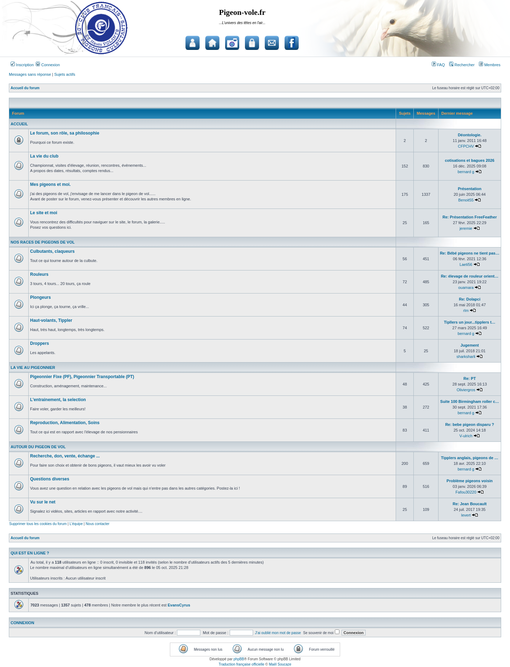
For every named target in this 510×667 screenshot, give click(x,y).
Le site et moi (43, 212)
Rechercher (462, 65)
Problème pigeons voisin (470, 481)
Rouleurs (39, 274)
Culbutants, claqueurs (52, 251)
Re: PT (470, 378)
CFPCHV (466, 146)
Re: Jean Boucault (470, 504)
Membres (489, 65)
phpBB (239, 659)
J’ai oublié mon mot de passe (278, 633)
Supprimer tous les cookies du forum (38, 524)
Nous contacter (97, 524)
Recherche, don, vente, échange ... (65, 456)
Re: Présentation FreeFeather (469, 217)
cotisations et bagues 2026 (469, 160)
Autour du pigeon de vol (38, 447)
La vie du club (44, 156)
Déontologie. (470, 135)
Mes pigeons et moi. (50, 184)
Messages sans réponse (30, 74)
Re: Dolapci (470, 299)
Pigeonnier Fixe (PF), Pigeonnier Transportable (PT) (82, 376)
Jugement (469, 345)
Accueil (19, 124)
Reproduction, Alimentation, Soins (64, 422)
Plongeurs (40, 297)
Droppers (39, 343)
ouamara (466, 287)
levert (466, 515)
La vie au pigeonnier (33, 367)
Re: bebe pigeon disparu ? (469, 424)
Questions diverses (49, 479)
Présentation (470, 189)
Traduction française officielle (241, 664)
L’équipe (75, 524)
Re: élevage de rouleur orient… (470, 276)
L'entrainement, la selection (58, 399)
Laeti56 (465, 264)
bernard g (466, 172)
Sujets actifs (64, 74)
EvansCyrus (179, 605)
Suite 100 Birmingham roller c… (469, 401)
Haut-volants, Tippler (51, 320)
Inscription (22, 65)
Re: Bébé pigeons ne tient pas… (469, 253)
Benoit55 (466, 200)
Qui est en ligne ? (30, 553)
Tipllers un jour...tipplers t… (469, 322)
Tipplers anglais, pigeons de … (469, 458)
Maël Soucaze (280, 664)
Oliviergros (466, 390)
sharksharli (466, 356)
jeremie (465, 228)
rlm (466, 310)
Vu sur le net (43, 502)
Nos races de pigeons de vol (43, 242)
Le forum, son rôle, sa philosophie (64, 133)
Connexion (48, 65)
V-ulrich (465, 436)
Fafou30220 (465, 492)
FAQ (438, 65)
